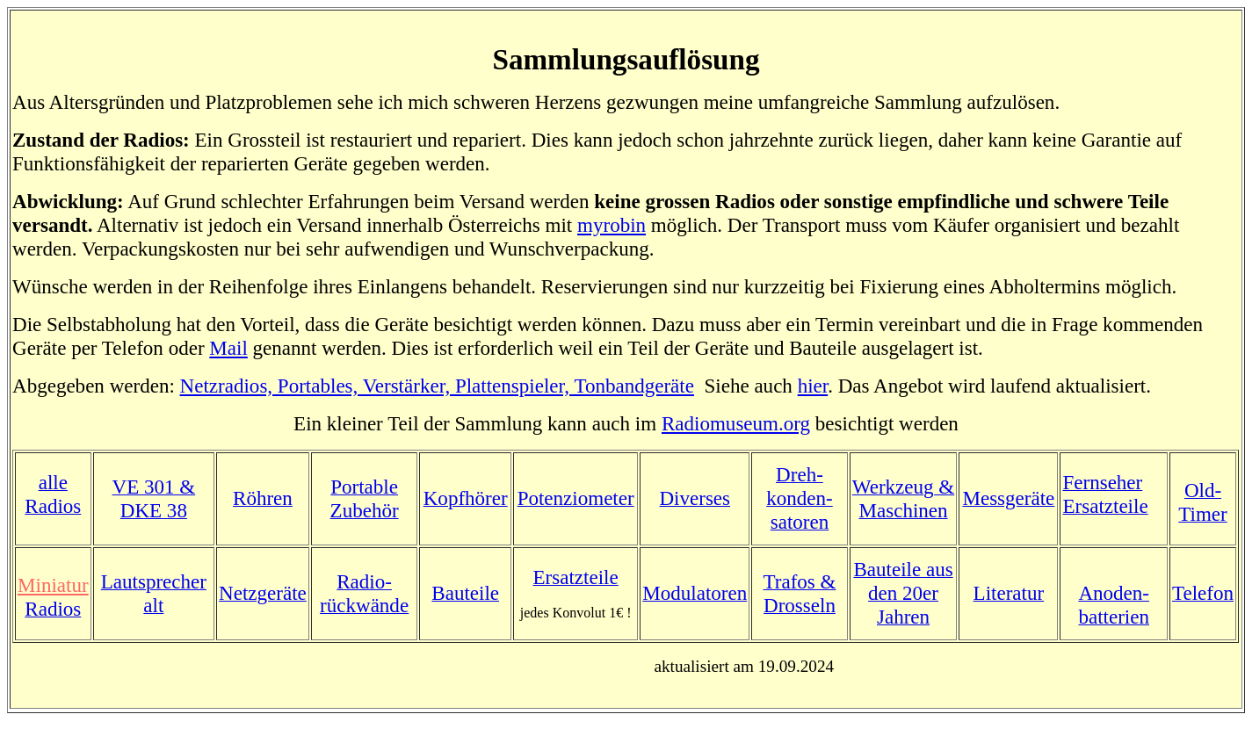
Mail (228, 347)
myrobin (611, 224)
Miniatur (53, 585)
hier (813, 385)
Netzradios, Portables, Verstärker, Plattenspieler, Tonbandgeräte (437, 385)
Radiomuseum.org (736, 423)
